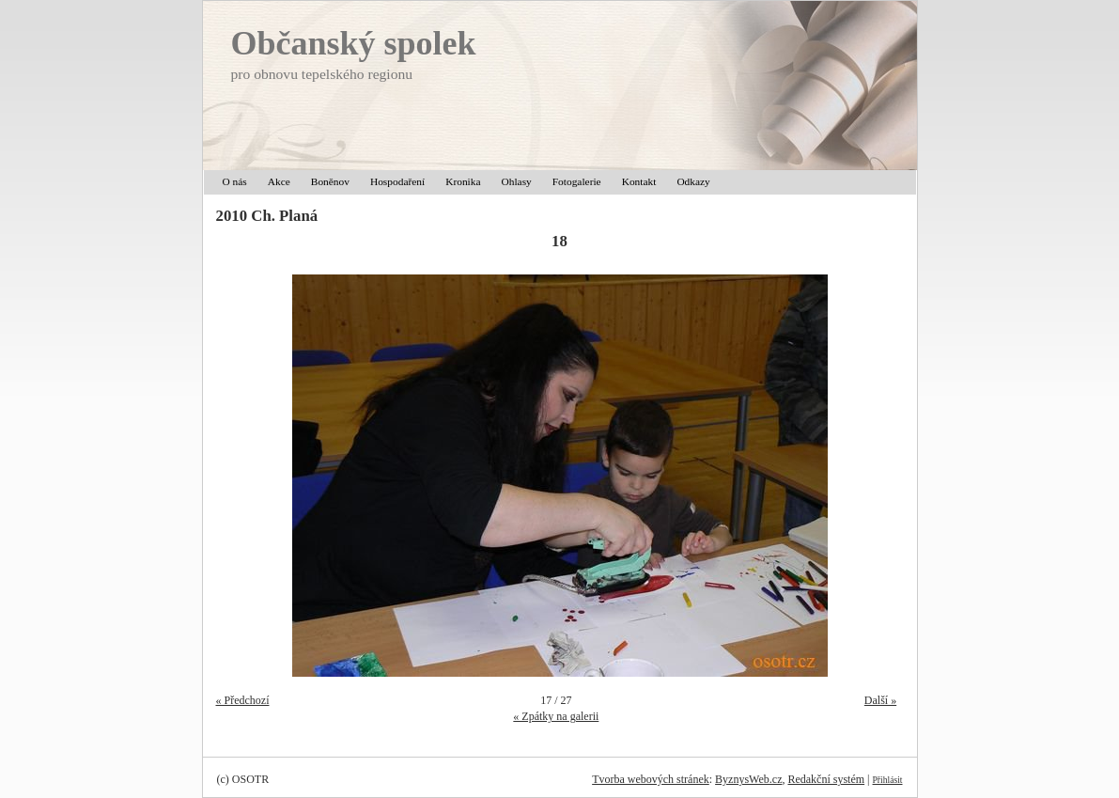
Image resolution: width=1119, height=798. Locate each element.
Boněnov (330, 181)
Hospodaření (397, 181)
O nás (235, 181)
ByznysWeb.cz (748, 779)
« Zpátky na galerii (555, 716)
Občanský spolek (353, 43)
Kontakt (639, 181)
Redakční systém (825, 779)
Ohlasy (517, 181)
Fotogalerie (576, 181)
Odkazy (692, 181)
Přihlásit (888, 780)
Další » (880, 700)
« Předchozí (243, 700)
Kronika (462, 181)
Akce (279, 181)
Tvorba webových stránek (650, 779)
